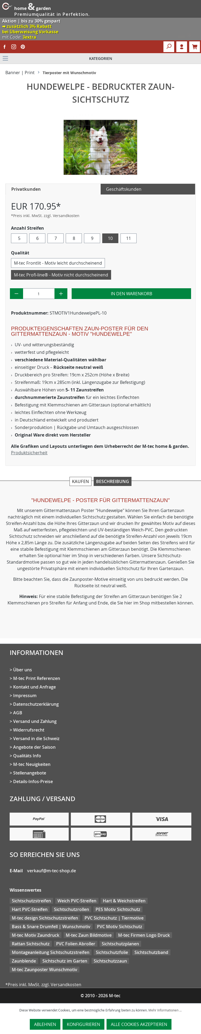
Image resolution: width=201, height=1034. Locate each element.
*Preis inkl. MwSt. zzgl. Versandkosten (45, 215)
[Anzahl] (39, 293)
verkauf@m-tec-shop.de (51, 871)
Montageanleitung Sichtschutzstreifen (50, 952)
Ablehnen (45, 1024)
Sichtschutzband (151, 952)
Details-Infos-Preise (33, 781)
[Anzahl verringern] (16, 293)
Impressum (24, 695)
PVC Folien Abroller (75, 944)
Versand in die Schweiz (36, 738)
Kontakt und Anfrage (34, 687)
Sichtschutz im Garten (64, 961)
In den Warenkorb (131, 294)
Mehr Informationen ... (165, 1010)
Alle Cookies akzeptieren (139, 1024)
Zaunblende (24, 961)
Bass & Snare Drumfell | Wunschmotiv (51, 926)
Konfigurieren (83, 1024)
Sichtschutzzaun (110, 961)
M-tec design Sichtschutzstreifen (45, 918)
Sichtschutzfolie (112, 952)
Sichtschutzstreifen (31, 901)
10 (110, 238)
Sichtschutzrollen (71, 909)
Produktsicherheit (29, 453)
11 (128, 238)
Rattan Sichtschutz (31, 944)
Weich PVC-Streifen (76, 901)
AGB (17, 713)
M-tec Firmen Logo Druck (144, 935)
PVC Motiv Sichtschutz (119, 926)
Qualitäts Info (27, 756)
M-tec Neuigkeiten (31, 764)
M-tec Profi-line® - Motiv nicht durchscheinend (61, 275)
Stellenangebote (29, 773)
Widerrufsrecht (28, 730)
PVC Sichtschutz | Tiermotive (114, 918)
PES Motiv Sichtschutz (118, 909)
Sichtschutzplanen (120, 944)
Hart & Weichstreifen (124, 901)
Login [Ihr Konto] (181, 46)
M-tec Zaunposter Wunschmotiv (44, 969)
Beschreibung (112, 481)
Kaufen (80, 481)
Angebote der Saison (34, 747)
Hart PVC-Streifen (29, 909)
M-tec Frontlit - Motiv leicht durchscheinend (58, 263)
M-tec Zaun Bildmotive (89, 935)
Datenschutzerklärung (36, 704)
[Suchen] (168, 46)
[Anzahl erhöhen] (61, 293)
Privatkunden (26, 189)
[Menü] (100, 58)
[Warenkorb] (194, 46)
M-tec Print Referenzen (36, 678)
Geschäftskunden (123, 189)
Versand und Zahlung (35, 721)
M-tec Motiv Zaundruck (35, 935)
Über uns (22, 670)
